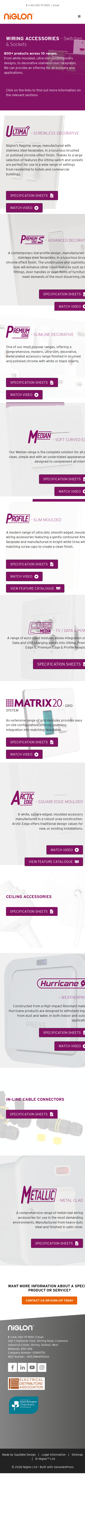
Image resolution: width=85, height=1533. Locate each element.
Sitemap (77, 1454)
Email (56, 5)
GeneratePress (64, 1467)
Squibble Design (25, 1454)
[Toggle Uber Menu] (79, 16)
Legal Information (54, 1454)
